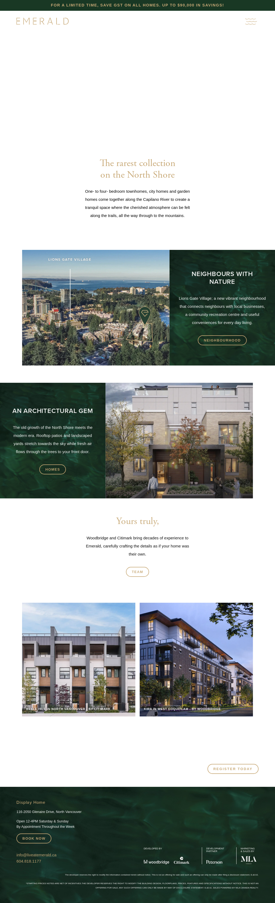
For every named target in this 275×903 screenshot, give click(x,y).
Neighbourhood (222, 340)
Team (137, 572)
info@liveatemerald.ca (36, 855)
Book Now (33, 838)
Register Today (233, 769)
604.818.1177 (28, 861)
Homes (52, 469)
